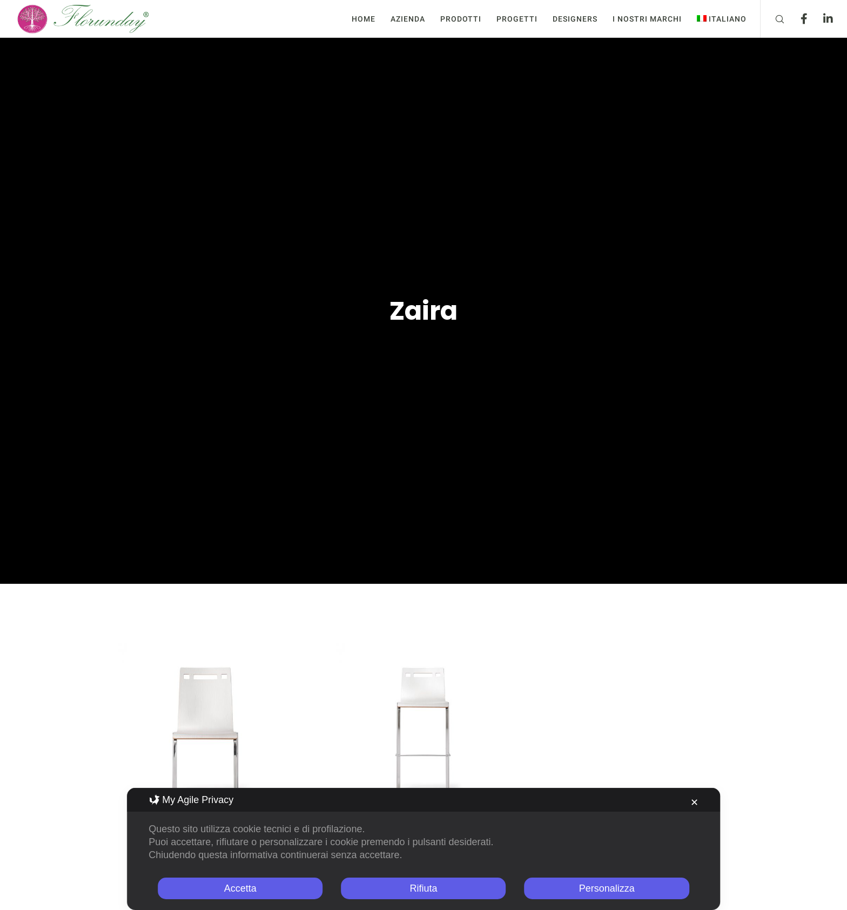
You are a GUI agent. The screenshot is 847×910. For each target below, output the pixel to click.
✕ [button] (694, 802)
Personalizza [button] (607, 888)
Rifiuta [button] (423, 888)
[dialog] (423, 849)
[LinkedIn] (821, 19)
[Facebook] (797, 19)
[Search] (773, 19)
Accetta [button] (240, 888)
